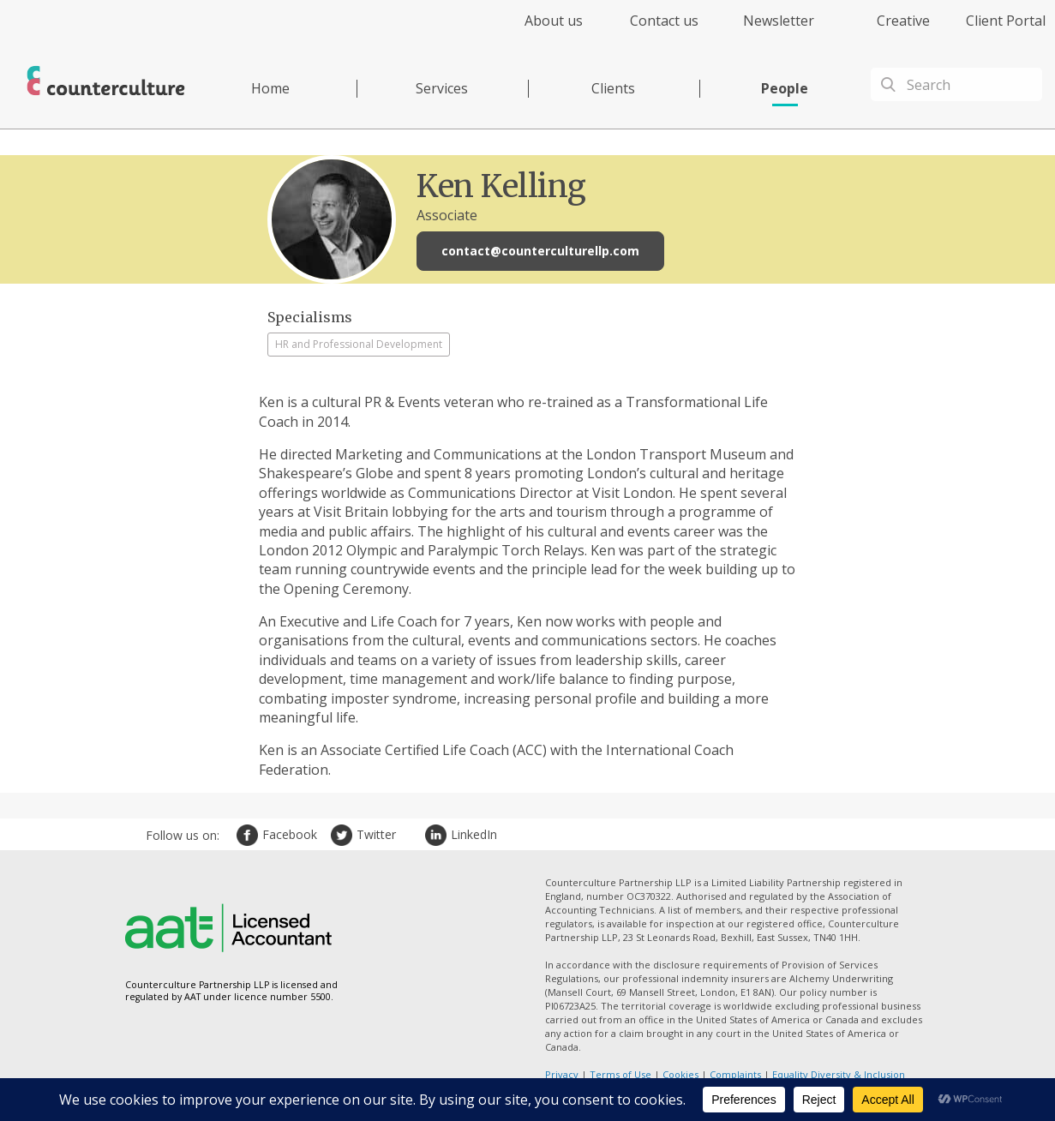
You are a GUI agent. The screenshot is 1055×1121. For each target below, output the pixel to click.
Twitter (344, 835)
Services (442, 88)
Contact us (664, 20)
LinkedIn (438, 835)
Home (270, 88)
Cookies (680, 1074)
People (784, 88)
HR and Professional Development (358, 344)
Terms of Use (620, 1074)
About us (554, 20)
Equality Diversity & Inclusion (838, 1074)
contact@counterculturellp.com (540, 251)
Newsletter (778, 20)
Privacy (561, 1074)
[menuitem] (538, 30)
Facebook (249, 835)
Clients (613, 88)
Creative (903, 20)
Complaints (735, 1074)
